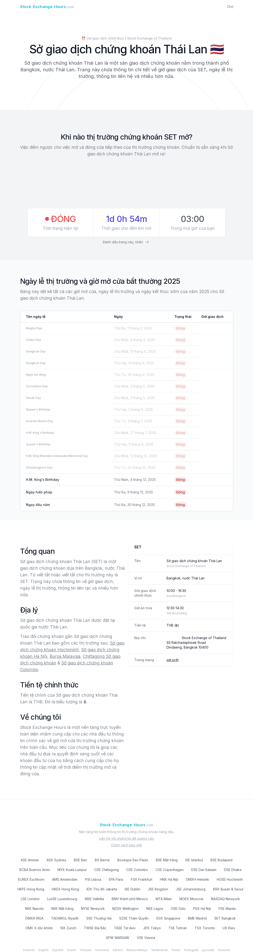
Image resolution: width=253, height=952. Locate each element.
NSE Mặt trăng (62, 909)
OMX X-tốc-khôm (39, 928)
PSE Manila (227, 909)
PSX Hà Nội (202, 909)
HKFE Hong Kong (30, 889)
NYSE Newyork (93, 909)
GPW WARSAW (117, 938)
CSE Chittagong (106, 870)
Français (85, 950)
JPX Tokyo (152, 928)
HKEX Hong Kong (65, 889)
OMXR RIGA (34, 918)
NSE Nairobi (34, 909)
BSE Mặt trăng (167, 860)
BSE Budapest (221, 860)
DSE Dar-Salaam (203, 870)
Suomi (71, 950)
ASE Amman (30, 860)
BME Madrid (197, 918)
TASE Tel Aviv (125, 928)
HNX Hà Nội (169, 879)
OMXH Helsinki (197, 879)
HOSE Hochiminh (230, 879)
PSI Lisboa (93, 879)
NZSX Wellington (125, 909)
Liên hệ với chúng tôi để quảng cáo (126, 838)
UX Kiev (229, 928)
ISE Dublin (132, 889)
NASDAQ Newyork (225, 899)
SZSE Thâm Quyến (133, 918)
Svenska (224, 950)
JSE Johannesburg (190, 889)
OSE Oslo (178, 909)
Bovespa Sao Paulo (132, 860)
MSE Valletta (94, 899)
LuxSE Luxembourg (62, 899)
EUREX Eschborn (31, 879)
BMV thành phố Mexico (130, 899)
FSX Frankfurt (141, 879)
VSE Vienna (146, 938)
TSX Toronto (205, 928)
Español (57, 950)
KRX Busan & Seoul (228, 889)
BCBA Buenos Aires (34, 870)
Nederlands (160, 950)
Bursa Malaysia (65, 656)
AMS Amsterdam (64, 879)
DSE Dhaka (232, 870)
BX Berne (102, 860)
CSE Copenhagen (170, 870)
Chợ (230, 7)
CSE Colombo (137, 870)
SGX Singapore (168, 918)
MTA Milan (164, 899)
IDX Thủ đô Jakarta (102, 889)
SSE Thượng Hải (99, 918)
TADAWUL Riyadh (65, 918)
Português (191, 950)
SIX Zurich (68, 928)
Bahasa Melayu (137, 950)
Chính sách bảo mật (126, 845)
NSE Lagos (154, 909)
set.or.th (173, 660)
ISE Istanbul (194, 860)
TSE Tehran (177, 928)
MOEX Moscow (191, 899)
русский (208, 950)
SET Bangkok (225, 918)
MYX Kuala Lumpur (72, 870)
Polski (176, 950)
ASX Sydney (56, 860)
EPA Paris (116, 879)
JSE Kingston (158, 889)
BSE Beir (80, 860)
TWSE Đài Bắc (95, 928)
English (43, 950)
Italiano (118, 950)
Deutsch (29, 950)
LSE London (30, 899)
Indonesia (102, 950)
